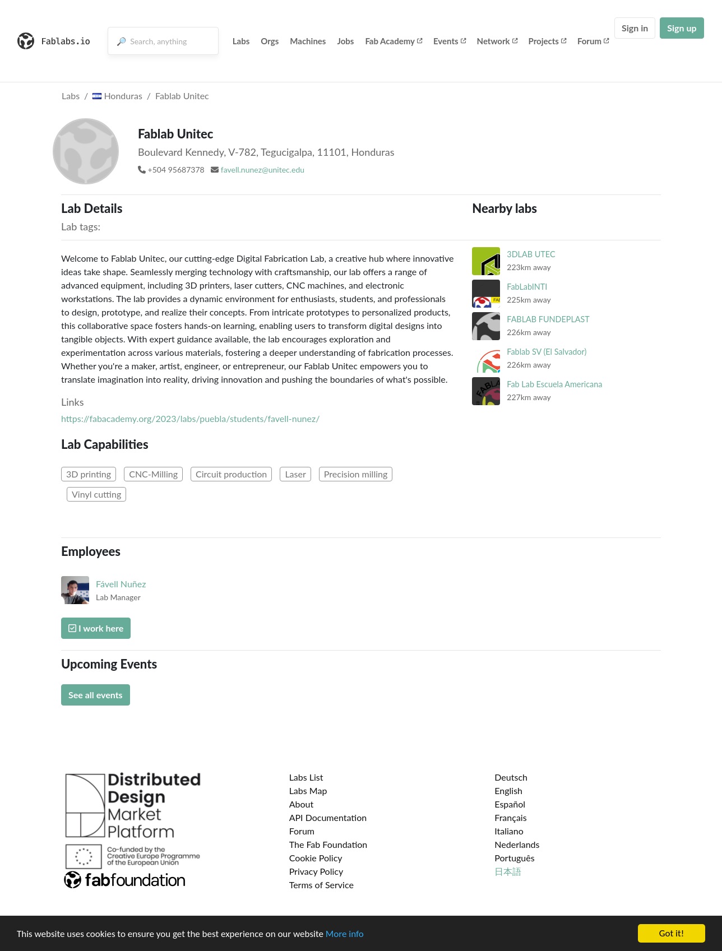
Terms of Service (321, 884)
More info (345, 934)
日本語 (507, 871)
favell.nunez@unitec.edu (262, 169)
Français (510, 817)
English (508, 790)
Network (497, 41)
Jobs (345, 41)
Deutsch (510, 777)
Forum (593, 41)
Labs (241, 41)
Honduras (117, 95)
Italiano (509, 830)
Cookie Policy (316, 857)
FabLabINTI (527, 286)
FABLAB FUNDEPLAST (548, 319)
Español (509, 804)
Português (514, 857)
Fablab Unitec (182, 95)
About (301, 804)
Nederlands (516, 844)
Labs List (306, 777)
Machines (308, 41)
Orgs (270, 41)
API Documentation (328, 817)
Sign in (635, 27)
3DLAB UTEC (531, 254)
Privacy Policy (316, 871)
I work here (95, 628)
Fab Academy (393, 41)
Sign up (681, 27)
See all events (95, 694)
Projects (547, 41)
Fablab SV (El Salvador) (546, 351)
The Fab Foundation (328, 844)
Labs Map (308, 790)
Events (449, 41)
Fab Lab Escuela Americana (554, 384)
